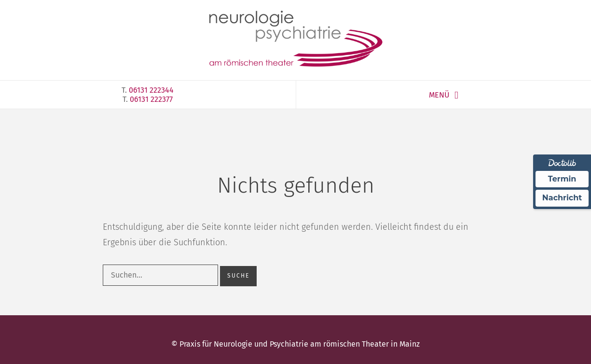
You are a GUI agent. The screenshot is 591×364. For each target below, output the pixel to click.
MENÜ (439, 94)
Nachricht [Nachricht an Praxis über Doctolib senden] (562, 197)
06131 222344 (151, 90)
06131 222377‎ (151, 99)
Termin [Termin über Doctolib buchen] (562, 178)
